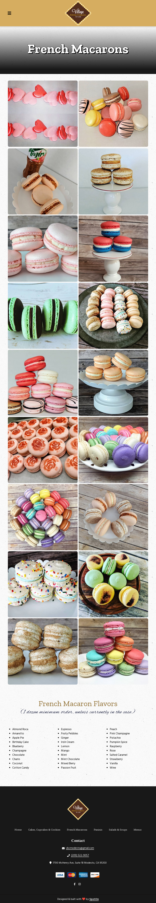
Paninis (99, 829)
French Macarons (78, 829)
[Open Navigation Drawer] (9, 13)
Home (19, 829)
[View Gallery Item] (43, 114)
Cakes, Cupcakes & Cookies (45, 829)
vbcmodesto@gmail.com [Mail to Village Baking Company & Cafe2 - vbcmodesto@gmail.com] (80, 848)
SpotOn (94, 899)
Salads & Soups (119, 829)
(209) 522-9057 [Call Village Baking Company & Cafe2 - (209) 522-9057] (80, 855)
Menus (139, 829)
